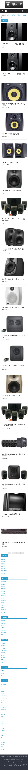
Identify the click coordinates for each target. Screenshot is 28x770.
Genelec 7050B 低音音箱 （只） (12, 514)
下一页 (18, 553)
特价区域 (3, 573)
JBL (2, 737)
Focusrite (3, 730)
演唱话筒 (3, 657)
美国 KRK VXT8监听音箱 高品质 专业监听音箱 (13, 104)
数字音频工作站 (4, 582)
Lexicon (2, 739)
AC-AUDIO (3, 684)
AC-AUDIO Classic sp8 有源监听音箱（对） (13, 44)
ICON (2, 735)
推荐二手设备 (4, 571)
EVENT (2, 728)
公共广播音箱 (4, 650)
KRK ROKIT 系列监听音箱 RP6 (11, 162)
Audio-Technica (4, 695)
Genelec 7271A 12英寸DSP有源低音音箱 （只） (14, 336)
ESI (2, 726)
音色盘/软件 (3, 632)
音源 (2, 634)
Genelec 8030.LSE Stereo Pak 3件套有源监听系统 (13, 219)
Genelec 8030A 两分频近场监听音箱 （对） (13, 250)
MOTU (2, 749)
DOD (2, 716)
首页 (8, 15)
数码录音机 (3, 609)
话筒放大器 (3, 588)
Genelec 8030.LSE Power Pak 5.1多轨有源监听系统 (13, 455)
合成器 (2, 627)
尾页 (22, 553)
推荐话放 (3, 566)
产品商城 (13, 15)
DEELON (3, 714)
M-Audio (3, 742)
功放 (2, 659)
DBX (2, 712)
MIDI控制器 (3, 623)
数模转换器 (3, 600)
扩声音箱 (3, 648)
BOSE (2, 700)
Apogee (2, 691)
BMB (2, 705)
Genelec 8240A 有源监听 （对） (11, 396)
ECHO (2, 723)
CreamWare (3, 707)
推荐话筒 (3, 561)
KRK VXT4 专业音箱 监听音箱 (10, 134)
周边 (2, 662)
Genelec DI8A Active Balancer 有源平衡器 (13, 543)
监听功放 (3, 612)
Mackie (2, 744)
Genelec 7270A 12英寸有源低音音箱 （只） (13, 366)
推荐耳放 (3, 568)
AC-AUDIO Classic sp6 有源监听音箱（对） (13, 74)
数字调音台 (3, 645)
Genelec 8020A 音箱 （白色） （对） (13, 307)
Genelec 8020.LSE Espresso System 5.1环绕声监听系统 (13, 425)
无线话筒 (3, 655)
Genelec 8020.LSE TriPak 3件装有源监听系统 (13, 485)
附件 (2, 605)
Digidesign (3, 709)
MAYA (2, 746)
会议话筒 (3, 652)
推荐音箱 (3, 559)
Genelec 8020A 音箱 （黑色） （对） (13, 279)
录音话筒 (3, 586)
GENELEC (3, 733)
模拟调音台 (3, 643)
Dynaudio (3, 719)
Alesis (2, 688)
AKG (2, 686)
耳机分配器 (3, 595)
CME (2, 702)
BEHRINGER (4, 698)
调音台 (2, 598)
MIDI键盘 (3, 620)
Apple (2, 693)
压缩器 (2, 607)
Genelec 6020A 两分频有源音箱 (11, 190)
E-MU (2, 721)
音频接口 (3, 584)
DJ (1, 675)
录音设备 (19, 15)
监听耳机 (3, 593)
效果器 (2, 602)
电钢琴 (2, 673)
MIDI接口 (3, 625)
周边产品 (3, 630)
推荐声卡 (3, 564)
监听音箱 (3, 591)
